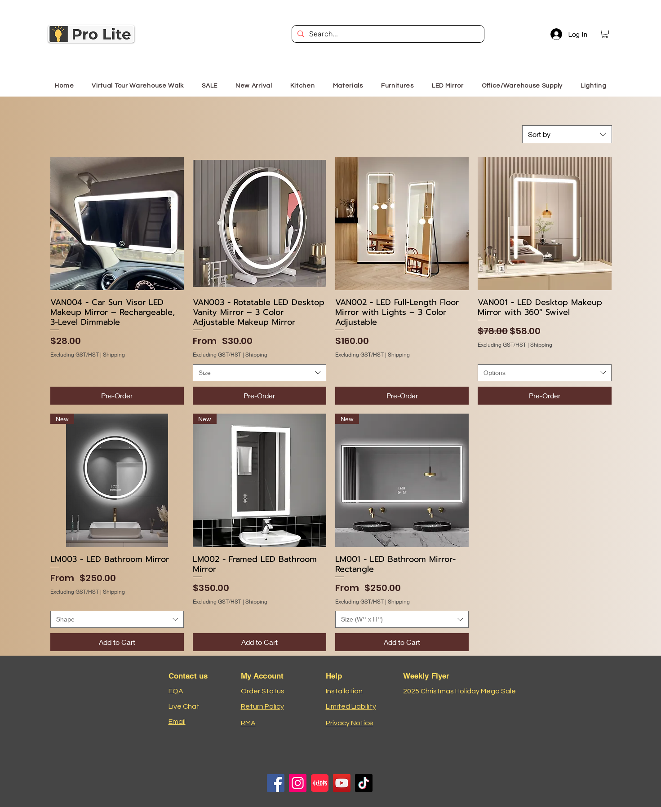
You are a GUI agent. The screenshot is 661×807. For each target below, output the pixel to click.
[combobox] (567, 134)
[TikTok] (364, 783)
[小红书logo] (319, 783)
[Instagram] (297, 783)
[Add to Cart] (117, 642)
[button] (605, 33)
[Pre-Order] (117, 396)
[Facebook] (275, 783)
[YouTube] (341, 783)
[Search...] (387, 34)
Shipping (114, 354)
